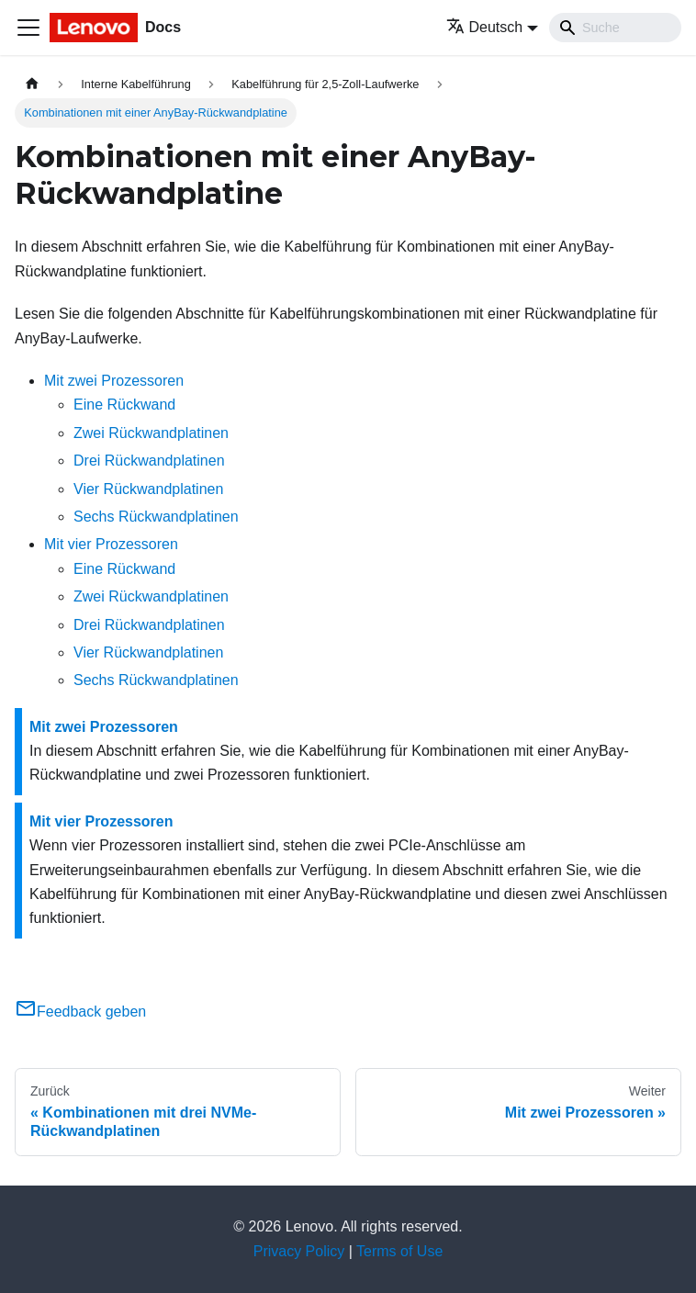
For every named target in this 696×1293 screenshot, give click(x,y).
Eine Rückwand (124, 404)
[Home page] (32, 84)
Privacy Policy (299, 1251)
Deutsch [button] (484, 27)
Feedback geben (80, 1011)
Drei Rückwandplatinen (149, 460)
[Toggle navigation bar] (28, 27)
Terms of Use (399, 1251)
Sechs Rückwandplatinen (156, 516)
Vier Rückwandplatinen (148, 489)
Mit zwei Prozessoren (114, 380)
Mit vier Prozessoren (111, 544)
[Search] (615, 27)
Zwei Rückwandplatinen (151, 433)
